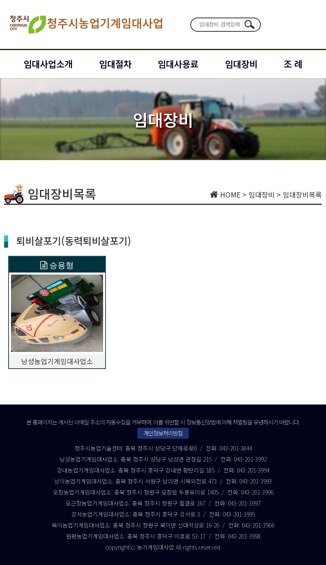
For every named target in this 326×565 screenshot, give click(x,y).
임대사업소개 (48, 63)
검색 (249, 24)
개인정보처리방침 (163, 433)
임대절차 (115, 63)
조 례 (293, 63)
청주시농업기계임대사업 (85, 24)
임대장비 (241, 63)
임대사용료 (178, 63)
